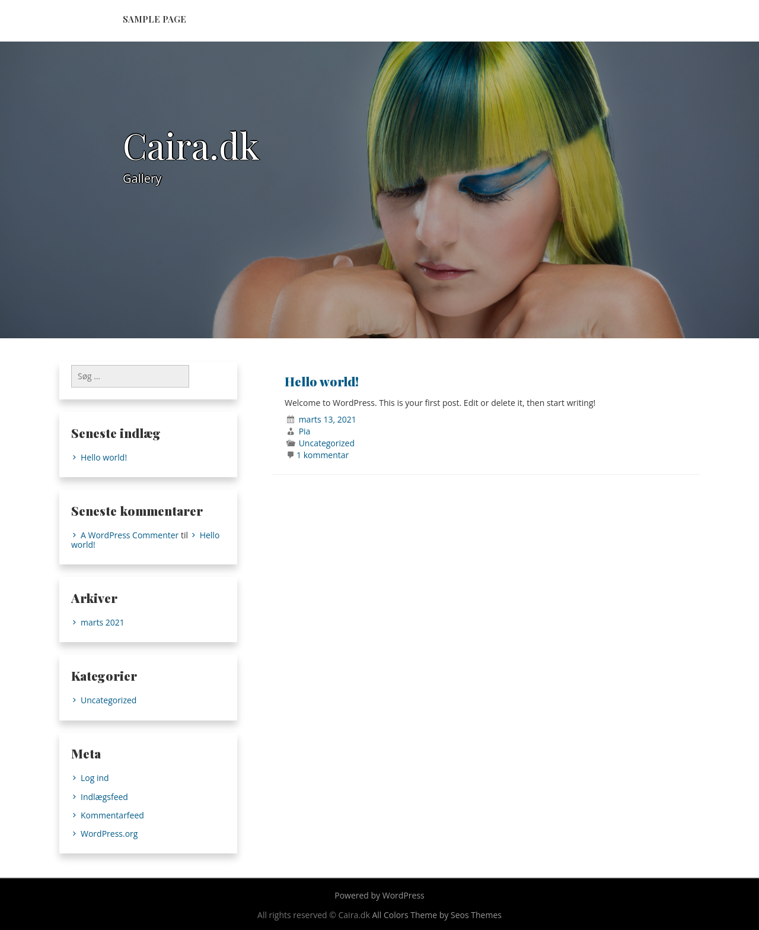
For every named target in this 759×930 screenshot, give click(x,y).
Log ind (95, 777)
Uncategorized (327, 443)
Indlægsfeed (104, 796)
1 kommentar (322, 455)
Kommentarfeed (112, 815)
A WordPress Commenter (129, 535)
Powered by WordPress (379, 895)
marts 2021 (103, 622)
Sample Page (154, 19)
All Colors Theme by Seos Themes (437, 915)
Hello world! (322, 381)
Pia (305, 431)
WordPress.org (109, 833)
